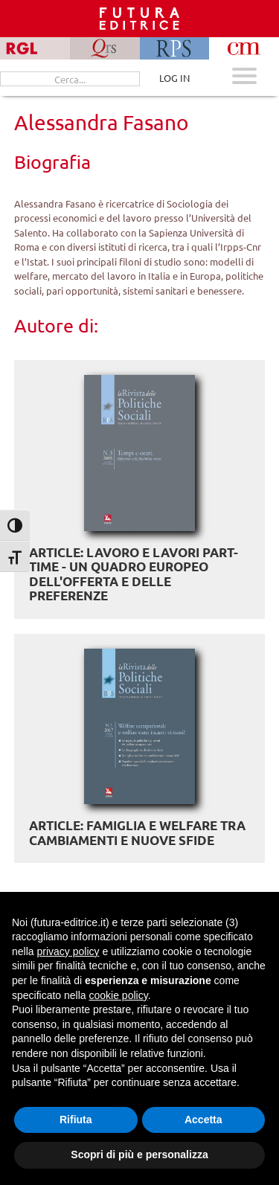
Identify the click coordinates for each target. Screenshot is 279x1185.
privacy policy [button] (67, 951)
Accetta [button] (203, 1119)
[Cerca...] (70, 78)
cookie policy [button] (118, 995)
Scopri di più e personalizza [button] (139, 1154)
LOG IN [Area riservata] (174, 77)
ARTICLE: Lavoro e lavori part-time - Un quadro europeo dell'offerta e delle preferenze (133, 574)
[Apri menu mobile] (244, 78)
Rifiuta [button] (76, 1119)
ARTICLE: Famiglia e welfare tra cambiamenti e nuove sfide (137, 833)
